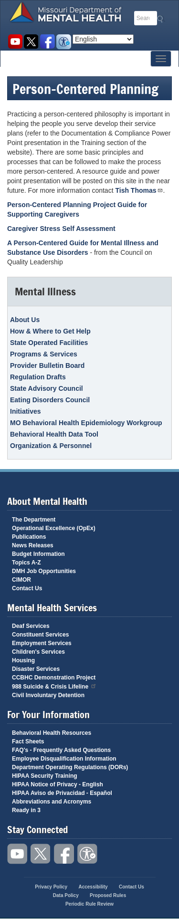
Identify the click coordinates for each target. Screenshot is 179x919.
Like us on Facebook (47, 41)
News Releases (32, 545)
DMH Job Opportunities (44, 571)
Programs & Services (43, 354)
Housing (23, 660)
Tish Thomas (139, 190)
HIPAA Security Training (44, 776)
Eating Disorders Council (50, 400)
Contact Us (27, 588)
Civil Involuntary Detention (48, 695)
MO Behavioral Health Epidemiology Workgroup (86, 423)
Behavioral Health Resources (51, 733)
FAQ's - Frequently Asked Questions (61, 750)
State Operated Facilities (49, 342)
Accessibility (63, 41)
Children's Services (38, 651)
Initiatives (25, 411)
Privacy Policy (51, 886)
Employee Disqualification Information (64, 758)
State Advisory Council (46, 388)
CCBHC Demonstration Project (53, 677)
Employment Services (42, 643)
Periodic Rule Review (89, 904)
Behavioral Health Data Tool (54, 434)
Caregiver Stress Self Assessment (61, 228)
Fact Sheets (28, 741)
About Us (25, 320)
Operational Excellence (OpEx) (53, 528)
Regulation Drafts (38, 377)
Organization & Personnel (51, 445)
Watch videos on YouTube (15, 41)
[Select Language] (103, 39)
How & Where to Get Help (50, 331)
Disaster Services (36, 669)
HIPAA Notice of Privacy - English (57, 784)
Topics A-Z (26, 562)
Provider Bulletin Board (47, 365)
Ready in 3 (26, 810)
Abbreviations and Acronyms (51, 801)
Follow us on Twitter (31, 41)
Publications (29, 536)
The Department (33, 519)
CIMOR (21, 579)
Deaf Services (31, 626)
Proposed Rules (108, 895)
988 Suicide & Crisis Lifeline (54, 686)
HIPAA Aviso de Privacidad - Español (62, 793)
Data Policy (66, 895)
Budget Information (38, 554)
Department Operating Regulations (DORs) (70, 767)
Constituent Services (40, 634)
